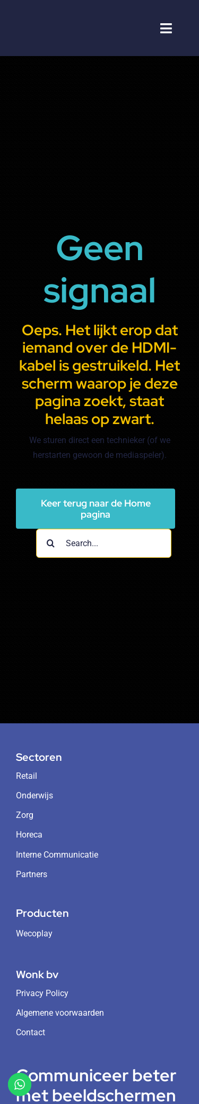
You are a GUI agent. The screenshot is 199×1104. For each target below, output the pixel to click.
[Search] (50, 543)
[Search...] (103, 543)
